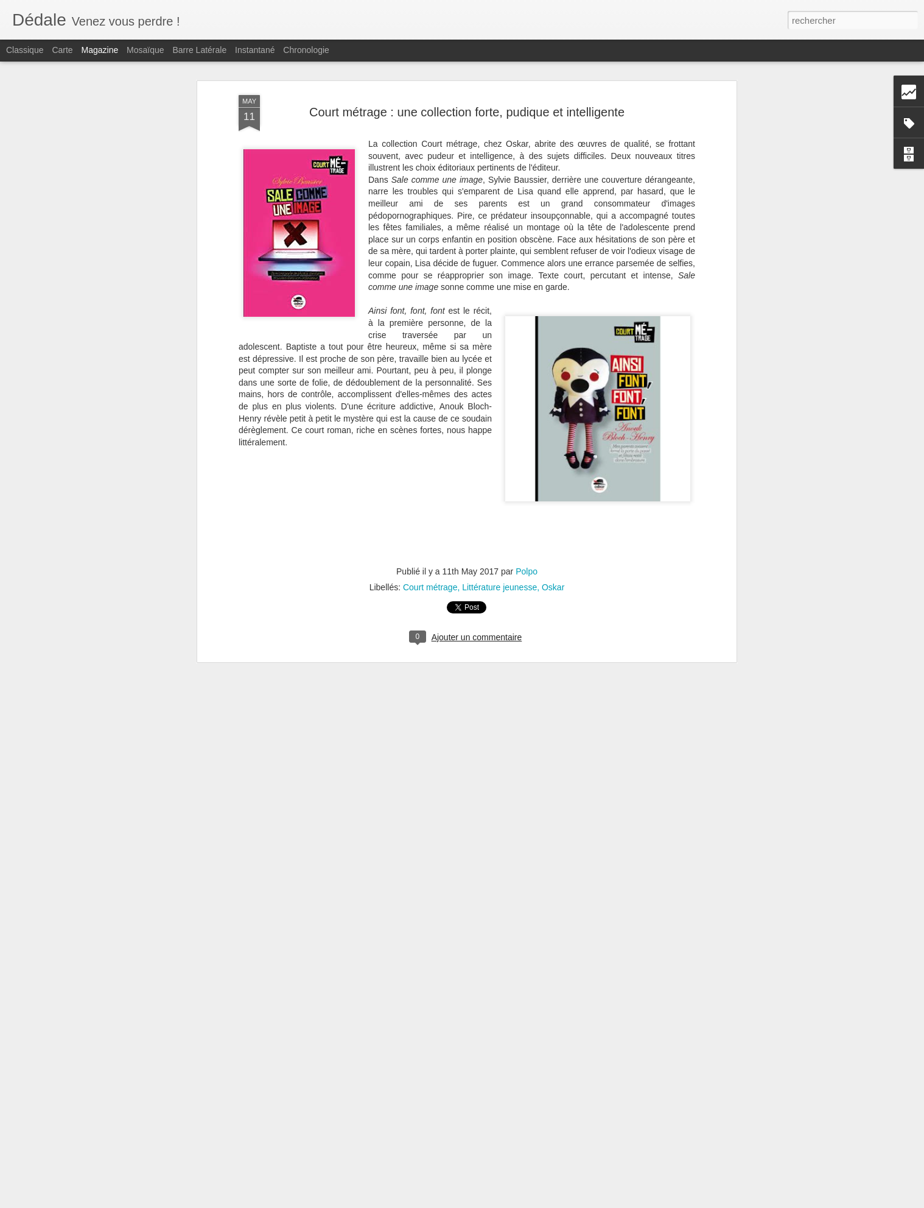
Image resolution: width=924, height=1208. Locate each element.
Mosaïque (145, 50)
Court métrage (430, 451)
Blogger (505, 1201)
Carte (62, 50)
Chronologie (306, 50)
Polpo (526, 435)
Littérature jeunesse (499, 451)
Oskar (553, 451)
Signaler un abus (546, 1201)
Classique (24, 50)
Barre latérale (199, 50)
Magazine (100, 50)
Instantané (255, 50)
